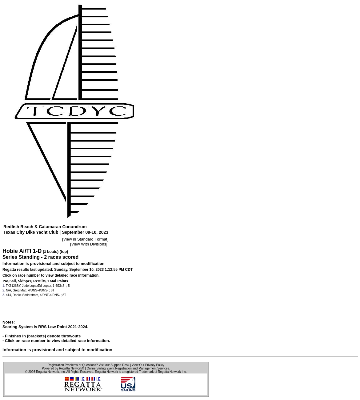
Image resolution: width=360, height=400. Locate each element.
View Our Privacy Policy (148, 365)
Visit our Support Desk (114, 365)
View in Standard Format (85, 239)
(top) (64, 251)
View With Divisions (88, 244)
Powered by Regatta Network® (63, 368)
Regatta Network (47, 371)
